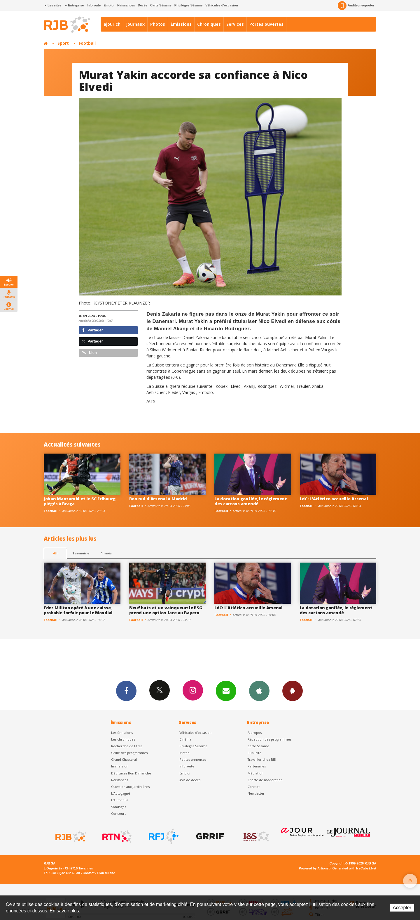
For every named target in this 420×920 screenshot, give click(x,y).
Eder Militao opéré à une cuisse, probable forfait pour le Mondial (78, 610)
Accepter (402, 907)
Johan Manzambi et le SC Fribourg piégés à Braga (80, 501)
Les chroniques (123, 739)
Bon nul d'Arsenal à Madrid (158, 498)
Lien (89, 352)
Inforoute (94, 5)
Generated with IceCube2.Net (354, 868)
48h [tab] (55, 553)
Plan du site (106, 873)
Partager (92, 330)
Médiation (255, 773)
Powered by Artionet (314, 868)
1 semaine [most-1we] (80, 553)
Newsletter (256, 793)
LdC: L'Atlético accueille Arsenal (334, 498)
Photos (157, 24)
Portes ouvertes (266, 24)
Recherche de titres (126, 746)
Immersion (119, 766)
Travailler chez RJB (262, 759)
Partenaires (257, 766)
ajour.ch (112, 24)
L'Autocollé (119, 800)
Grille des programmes (129, 753)
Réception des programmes (269, 739)
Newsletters (226, 691)
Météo (184, 753)
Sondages (118, 807)
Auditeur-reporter (356, 5)
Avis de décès (189, 780)
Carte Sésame (161, 5)
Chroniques (209, 24)
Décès (142, 5)
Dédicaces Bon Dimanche (131, 773)
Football (87, 43)
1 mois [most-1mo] (106, 553)
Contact (254, 786)
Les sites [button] (52, 5)
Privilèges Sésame (188, 5)
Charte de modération (265, 780)
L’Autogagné (120, 793)
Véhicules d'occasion (221, 5)
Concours (118, 813)
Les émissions (122, 732)
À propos (255, 732)
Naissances (126, 5)
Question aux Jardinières (130, 786)
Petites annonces (192, 759)
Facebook (126, 691)
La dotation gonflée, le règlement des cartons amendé (250, 501)
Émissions (181, 24)
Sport (63, 43)
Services (235, 24)
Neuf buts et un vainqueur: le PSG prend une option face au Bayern (165, 610)
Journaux (135, 24)
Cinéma (185, 739)
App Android (292, 691)
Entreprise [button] (74, 5)
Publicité (254, 753)
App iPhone (259, 691)
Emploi (109, 5)
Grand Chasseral (124, 759)
